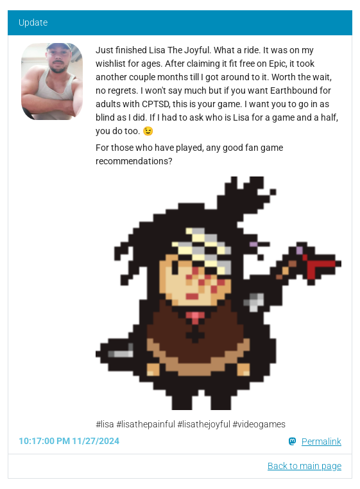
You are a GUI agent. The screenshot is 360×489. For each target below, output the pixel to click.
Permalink (321, 441)
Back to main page (304, 466)
